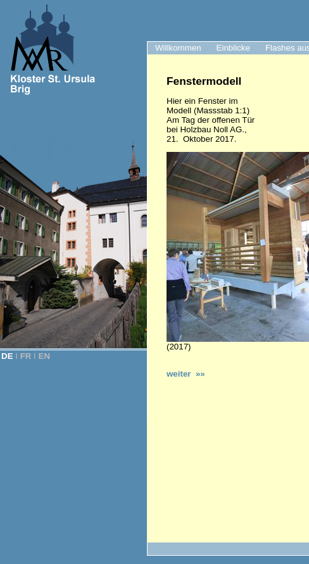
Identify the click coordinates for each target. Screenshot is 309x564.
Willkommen (178, 48)
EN (45, 356)
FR (26, 356)
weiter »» (186, 374)
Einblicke (233, 48)
